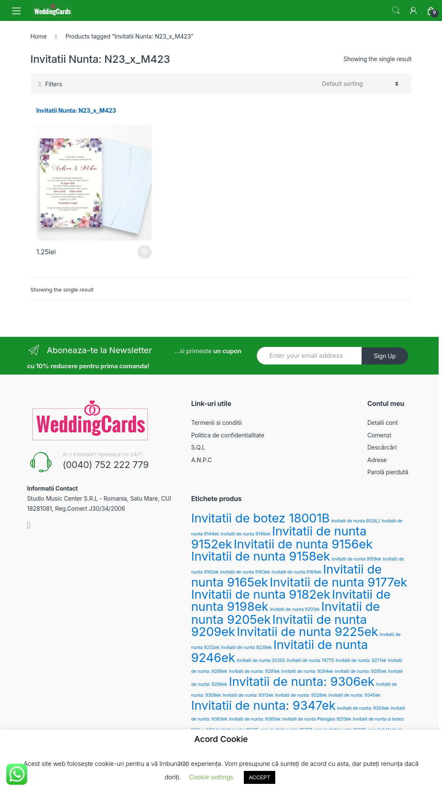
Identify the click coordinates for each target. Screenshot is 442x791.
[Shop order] (360, 83)
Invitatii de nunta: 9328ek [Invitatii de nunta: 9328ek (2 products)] (301, 695)
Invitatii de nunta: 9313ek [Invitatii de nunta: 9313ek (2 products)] (247, 695)
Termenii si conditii (216, 422)
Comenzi (379, 435)
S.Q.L (198, 447)
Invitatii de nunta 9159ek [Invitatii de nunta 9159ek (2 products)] (356, 559)
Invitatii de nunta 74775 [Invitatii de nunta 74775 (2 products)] (310, 660)
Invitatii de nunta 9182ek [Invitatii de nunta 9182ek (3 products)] (260, 594)
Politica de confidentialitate (227, 435)
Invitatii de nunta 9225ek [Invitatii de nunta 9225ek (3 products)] (307, 631)
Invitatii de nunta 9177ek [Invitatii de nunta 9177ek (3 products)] (338, 582)
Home (39, 36)
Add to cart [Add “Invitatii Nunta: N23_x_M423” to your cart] (144, 252)
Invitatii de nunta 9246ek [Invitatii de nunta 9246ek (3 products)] (279, 651)
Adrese (377, 459)
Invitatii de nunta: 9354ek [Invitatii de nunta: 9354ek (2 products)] (363, 708)
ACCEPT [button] (259, 777)
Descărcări (382, 447)
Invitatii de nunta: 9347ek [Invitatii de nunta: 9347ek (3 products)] (263, 705)
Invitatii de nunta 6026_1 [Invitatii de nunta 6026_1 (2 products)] (355, 521)
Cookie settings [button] (211, 777)
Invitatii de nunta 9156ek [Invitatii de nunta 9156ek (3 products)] (303, 544)
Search (396, 10)
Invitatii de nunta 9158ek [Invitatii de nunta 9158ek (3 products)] (260, 556)
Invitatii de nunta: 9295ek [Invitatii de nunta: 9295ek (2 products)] (360, 671)
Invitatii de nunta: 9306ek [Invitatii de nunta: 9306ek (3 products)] (301, 681)
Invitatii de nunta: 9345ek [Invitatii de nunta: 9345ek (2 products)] (354, 695)
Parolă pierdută (387, 472)
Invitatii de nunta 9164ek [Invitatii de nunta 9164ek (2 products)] (296, 572)
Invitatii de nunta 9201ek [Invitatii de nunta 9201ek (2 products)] (295, 609)
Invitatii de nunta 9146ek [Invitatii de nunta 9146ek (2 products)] (245, 534)
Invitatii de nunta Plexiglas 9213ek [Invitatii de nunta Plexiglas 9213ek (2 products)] (317, 719)
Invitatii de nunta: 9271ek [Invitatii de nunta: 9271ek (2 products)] (361, 660)
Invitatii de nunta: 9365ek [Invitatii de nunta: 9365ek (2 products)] (255, 719)
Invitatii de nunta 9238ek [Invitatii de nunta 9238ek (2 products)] (246, 647)
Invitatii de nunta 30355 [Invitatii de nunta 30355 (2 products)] (261, 660)
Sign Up (384, 355)
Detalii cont (382, 422)
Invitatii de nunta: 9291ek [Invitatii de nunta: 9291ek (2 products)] (254, 671)
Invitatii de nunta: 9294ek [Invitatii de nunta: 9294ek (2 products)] (307, 671)
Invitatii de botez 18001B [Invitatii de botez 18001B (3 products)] (260, 518)
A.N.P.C (201, 459)
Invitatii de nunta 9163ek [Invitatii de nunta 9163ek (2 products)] (245, 572)
